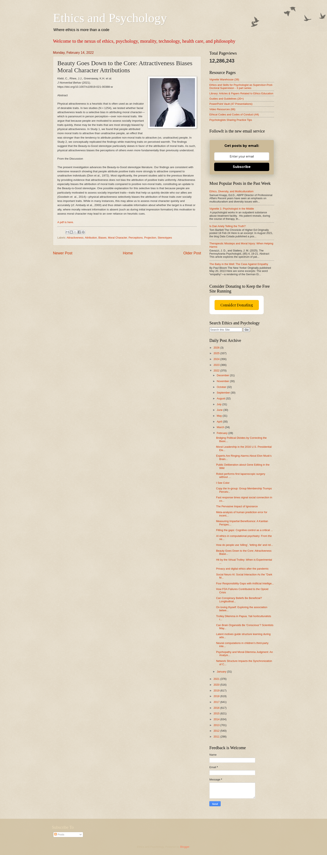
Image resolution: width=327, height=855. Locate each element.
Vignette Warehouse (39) (224, 79)
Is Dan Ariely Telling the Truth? (227, 226)
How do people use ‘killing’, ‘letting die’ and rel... (244, 544)
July (219, 404)
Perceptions (135, 237)
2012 (217, 730)
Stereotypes (165, 237)
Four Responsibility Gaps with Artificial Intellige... (245, 583)
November (223, 381)
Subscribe (242, 167)
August (221, 398)
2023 (217, 364)
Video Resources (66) (222, 109)
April (220, 421)
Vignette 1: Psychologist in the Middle (231, 208)
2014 (217, 719)
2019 (217, 690)
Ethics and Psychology (110, 18)
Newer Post (62, 253)
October (222, 387)
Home (128, 253)
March (221, 427)
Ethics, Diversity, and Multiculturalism (231, 191)
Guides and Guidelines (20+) (226, 98)
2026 (217, 347)
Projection (150, 237)
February (222, 433)
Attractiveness (75, 237)
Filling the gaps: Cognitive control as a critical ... (244, 530)
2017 (217, 702)
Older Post (192, 253)
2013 (217, 725)
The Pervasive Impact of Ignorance (237, 506)
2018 (217, 696)
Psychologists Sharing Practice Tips (230, 119)
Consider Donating (236, 305)
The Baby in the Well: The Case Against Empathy (238, 264)
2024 (217, 359)
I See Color (222, 482)
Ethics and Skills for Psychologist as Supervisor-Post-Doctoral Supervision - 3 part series (241, 86)
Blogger (184, 846)
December (223, 375)
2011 (217, 736)
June (220, 409)
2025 (217, 353)
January (222, 671)
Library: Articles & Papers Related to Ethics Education (241, 93)
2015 (217, 713)
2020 (217, 684)
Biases (102, 237)
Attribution (91, 237)
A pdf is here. (65, 222)
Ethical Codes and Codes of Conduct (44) (234, 114)
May (220, 415)
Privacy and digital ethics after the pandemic (242, 568)
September (224, 392)
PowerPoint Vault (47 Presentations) (231, 103)
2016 (217, 707)
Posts (59, 834)
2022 (217, 370)
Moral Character (117, 237)
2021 (217, 678)
